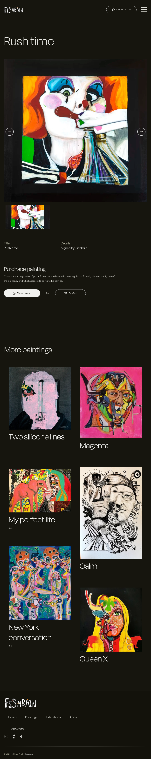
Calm (88, 565)
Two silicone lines (37, 436)
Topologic (29, 754)
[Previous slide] (10, 132)
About (73, 717)
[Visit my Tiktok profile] (21, 737)
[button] (75, 132)
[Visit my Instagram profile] (6, 737)
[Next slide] (141, 132)
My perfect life (32, 519)
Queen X (94, 658)
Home (12, 717)
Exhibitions (53, 717)
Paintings (31, 717)
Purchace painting (25, 269)
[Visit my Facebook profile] (14, 737)
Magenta (94, 445)
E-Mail (70, 293)
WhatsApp (22, 293)
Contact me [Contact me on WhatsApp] (121, 9)
